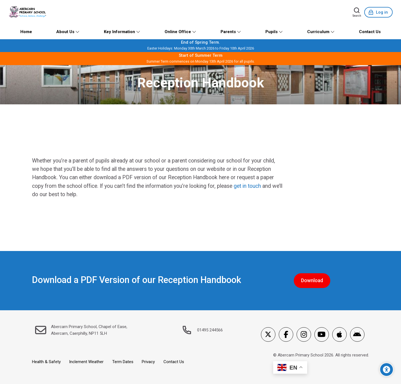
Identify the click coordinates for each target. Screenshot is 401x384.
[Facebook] (286, 334)
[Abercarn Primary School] (28, 12)
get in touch (247, 186)
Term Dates (122, 361)
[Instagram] (304, 334)
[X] (268, 334)
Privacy (148, 361)
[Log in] (378, 12)
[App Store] (339, 334)
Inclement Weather (86, 361)
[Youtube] (321, 334)
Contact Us (173, 361)
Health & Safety (46, 361)
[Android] (357, 334)
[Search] (357, 12)
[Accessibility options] (386, 369)
